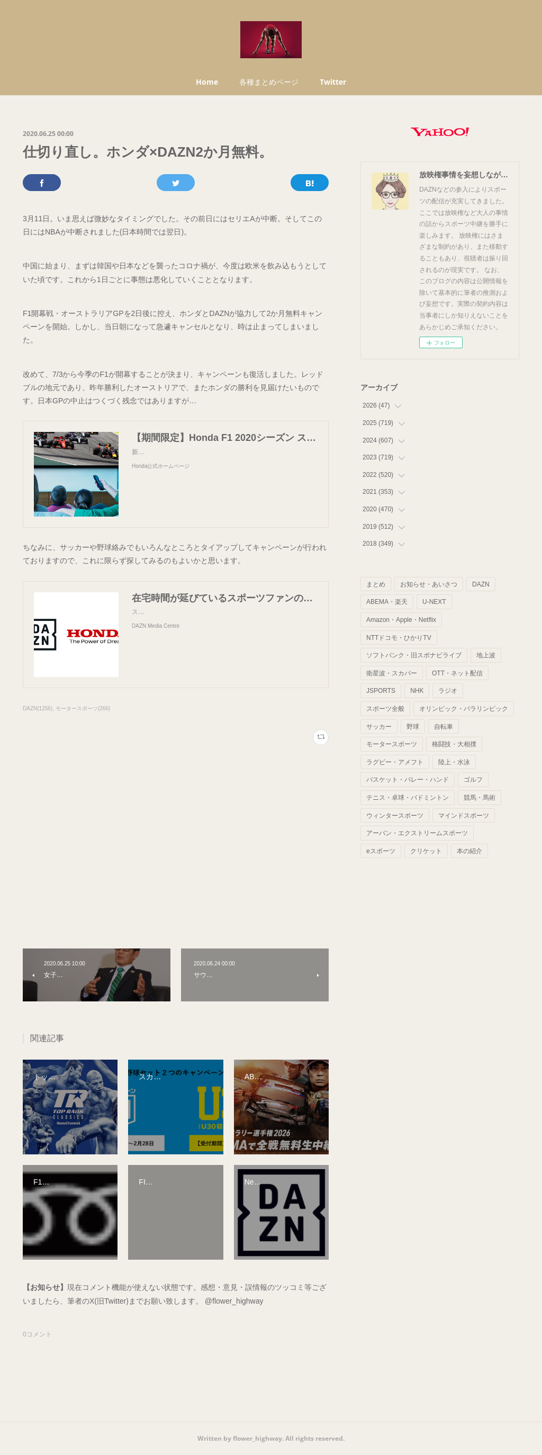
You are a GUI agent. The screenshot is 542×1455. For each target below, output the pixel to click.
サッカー (379, 726)
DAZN (481, 584)
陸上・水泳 (454, 762)
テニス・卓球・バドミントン (407, 797)
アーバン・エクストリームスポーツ (417, 833)
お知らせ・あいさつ (428, 584)
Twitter (333, 82)
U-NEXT (434, 602)
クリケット (426, 851)
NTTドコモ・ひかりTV (398, 637)
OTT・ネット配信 (457, 673)
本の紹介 (469, 851)
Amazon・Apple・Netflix (401, 619)
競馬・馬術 (479, 797)
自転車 (443, 726)
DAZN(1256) (37, 708)
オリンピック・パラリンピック (463, 708)
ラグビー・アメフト (394, 762)
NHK (416, 690)
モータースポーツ (391, 744)
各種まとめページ (269, 82)
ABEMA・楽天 (387, 602)
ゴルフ (473, 779)
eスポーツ (380, 851)
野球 (412, 726)
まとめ (375, 584)
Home (207, 82)
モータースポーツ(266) (83, 708)
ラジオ (447, 690)
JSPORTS (380, 690)
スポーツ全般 (385, 708)
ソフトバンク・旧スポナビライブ (414, 655)
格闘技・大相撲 (454, 744)
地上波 (485, 655)
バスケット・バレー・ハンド (407, 779)
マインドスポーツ (463, 815)
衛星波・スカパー (391, 673)
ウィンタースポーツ (394, 815)
